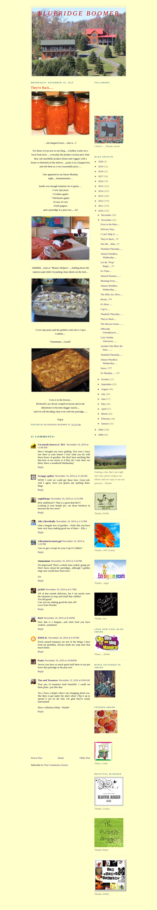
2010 (101, 210)
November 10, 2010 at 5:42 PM (66, 561)
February (106, 418)
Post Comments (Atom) (56, 765)
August (105, 389)
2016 (101, 181)
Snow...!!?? (106, 368)
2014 (101, 191)
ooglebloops (44, 498)
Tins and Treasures (48, 680)
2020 (101, 161)
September (106, 384)
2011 (101, 205)
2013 (101, 196)
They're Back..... (109, 319)
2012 (101, 201)
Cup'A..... (105, 309)
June (103, 399)
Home (61, 758)
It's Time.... (106, 271)
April (104, 408)
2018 (101, 171)
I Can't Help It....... (110, 234)
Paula (41, 660)
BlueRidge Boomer (79, 13)
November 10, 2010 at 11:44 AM (71, 476)
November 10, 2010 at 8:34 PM (59, 618)
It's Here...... (107, 304)
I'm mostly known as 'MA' (52, 444)
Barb (40, 618)
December (106, 215)
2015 (101, 186)
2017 (101, 176)
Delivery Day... (108, 229)
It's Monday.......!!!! (110, 373)
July (103, 394)
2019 (101, 166)
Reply (41, 467)
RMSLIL (42, 637)
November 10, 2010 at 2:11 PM (71, 521)
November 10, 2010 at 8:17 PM (61, 589)
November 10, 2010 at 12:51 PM (67, 498)
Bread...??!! (106, 299)
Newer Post (36, 758)
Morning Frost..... (109, 281)
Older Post (85, 758)
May (103, 404)
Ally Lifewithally (46, 521)
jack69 (41, 589)
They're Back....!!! (110, 239)
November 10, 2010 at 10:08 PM (61, 660)
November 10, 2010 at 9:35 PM (63, 637)
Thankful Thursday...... (112, 249)
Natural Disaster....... (111, 276)
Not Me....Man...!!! (110, 244)
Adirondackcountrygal (50, 541)
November (106, 220)
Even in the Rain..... (110, 224)
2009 (101, 429)
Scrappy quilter (46, 476)
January (105, 423)
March (104, 413)
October (105, 379)
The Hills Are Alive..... (112, 294)
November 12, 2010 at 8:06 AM (74, 680)
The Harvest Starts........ (112, 324)
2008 (101, 434)
